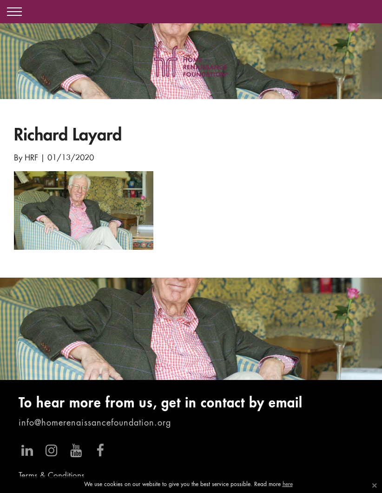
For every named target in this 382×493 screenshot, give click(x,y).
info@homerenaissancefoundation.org (95, 423)
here (288, 484)
